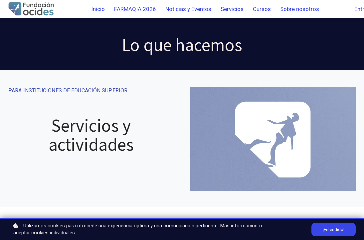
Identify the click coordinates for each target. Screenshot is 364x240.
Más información (239, 226)
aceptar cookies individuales (44, 233)
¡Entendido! (333, 229)
